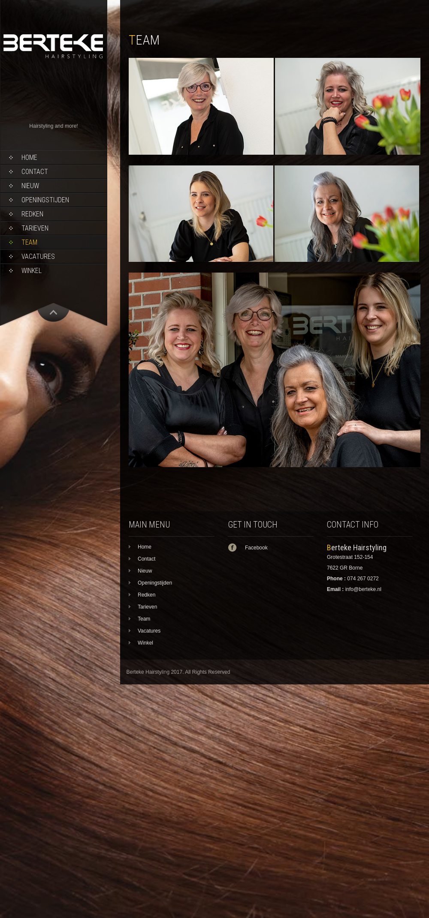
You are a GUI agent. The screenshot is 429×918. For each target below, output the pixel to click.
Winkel (31, 271)
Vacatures (38, 256)
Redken (32, 214)
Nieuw (30, 186)
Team (29, 242)
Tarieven (34, 228)
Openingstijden (45, 200)
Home (29, 157)
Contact (34, 172)
